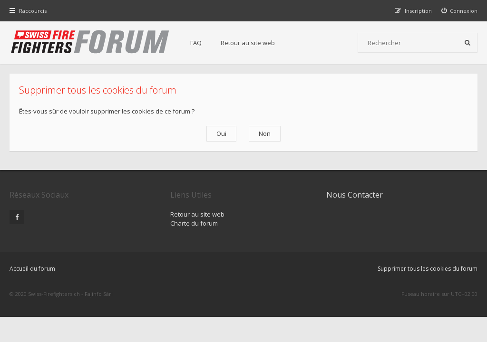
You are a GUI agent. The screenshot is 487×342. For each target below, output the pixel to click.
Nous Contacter (354, 195)
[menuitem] (459, 10)
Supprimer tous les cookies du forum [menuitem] (427, 269)
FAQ (196, 42)
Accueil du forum (32, 269)
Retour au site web (248, 42)
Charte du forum (194, 223)
